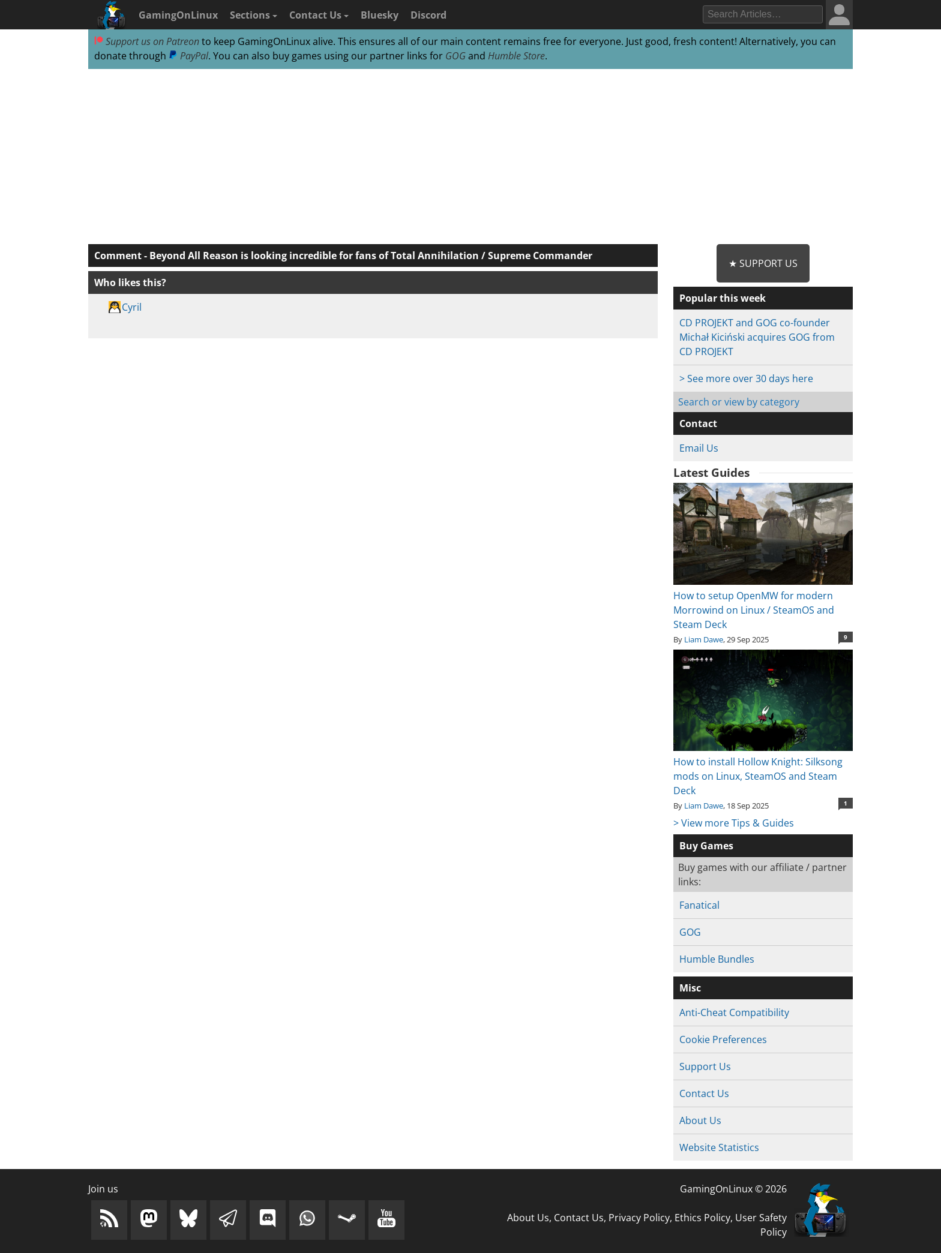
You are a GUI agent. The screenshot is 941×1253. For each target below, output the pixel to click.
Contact (698, 423)
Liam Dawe (703, 639)
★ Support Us (763, 263)
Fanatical (699, 905)
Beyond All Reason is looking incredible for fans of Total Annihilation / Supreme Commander (370, 255)
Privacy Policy (639, 1217)
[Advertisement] (470, 157)
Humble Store (516, 55)
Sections (253, 15)
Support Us (705, 1066)
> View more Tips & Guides (733, 823)
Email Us (698, 448)
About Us (700, 1120)
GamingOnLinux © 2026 (733, 1188)
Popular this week (722, 298)
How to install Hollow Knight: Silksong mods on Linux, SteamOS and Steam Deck (763, 769)
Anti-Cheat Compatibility (734, 1012)
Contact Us (319, 15)
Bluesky (379, 15)
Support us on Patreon (146, 41)
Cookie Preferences (723, 1039)
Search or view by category (738, 401)
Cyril (132, 307)
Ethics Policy (702, 1217)
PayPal (188, 55)
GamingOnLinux (178, 15)
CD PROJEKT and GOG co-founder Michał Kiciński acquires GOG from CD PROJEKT (757, 337)
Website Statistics (719, 1147)
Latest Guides (711, 472)
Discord (428, 15)
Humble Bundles (716, 959)
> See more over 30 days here (746, 378)
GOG (455, 55)
